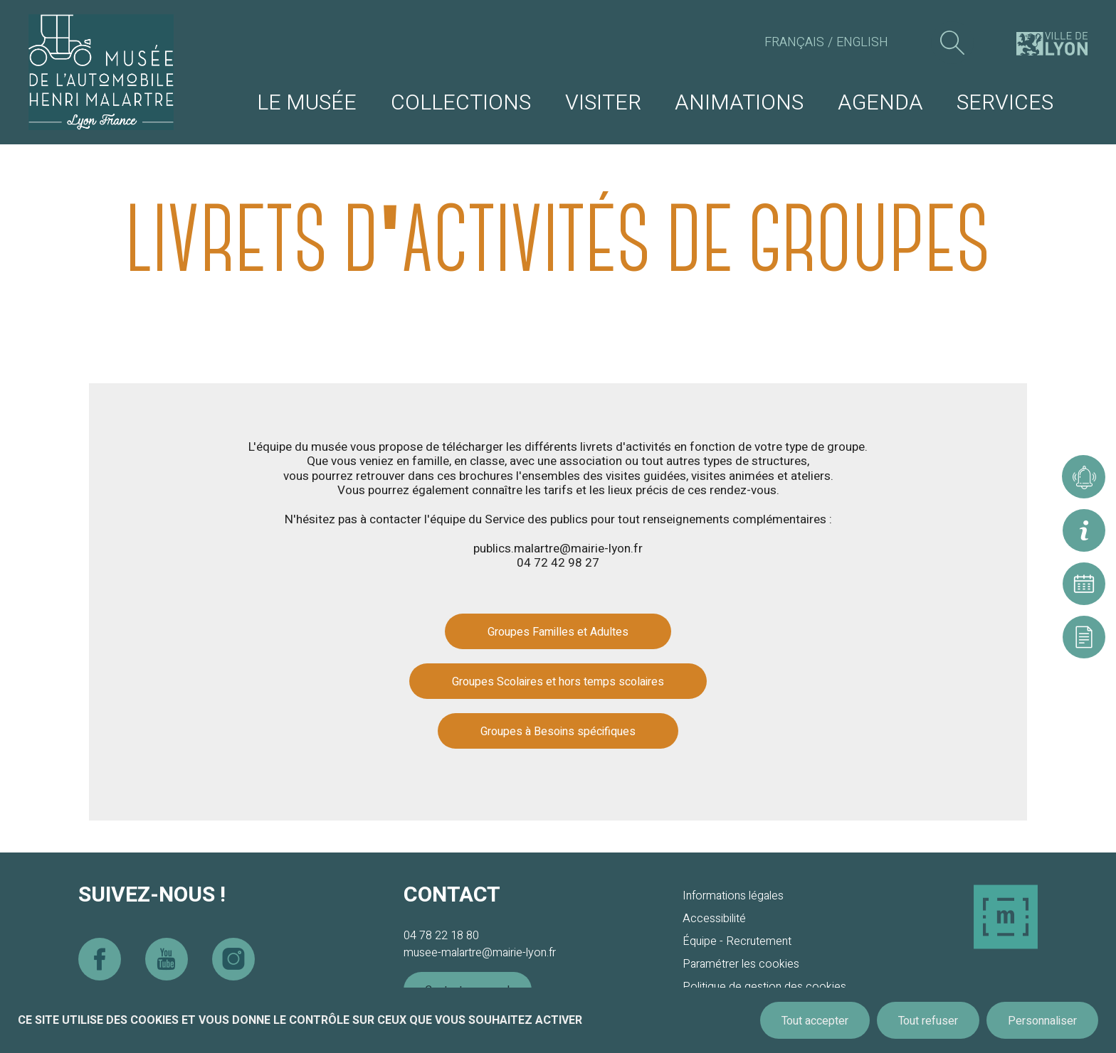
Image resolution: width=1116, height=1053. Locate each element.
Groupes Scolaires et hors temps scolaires (558, 681)
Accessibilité (714, 918)
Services (1005, 103)
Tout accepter (814, 1021)
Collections (461, 103)
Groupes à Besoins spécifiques (558, 731)
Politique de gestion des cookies (764, 986)
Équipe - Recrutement (737, 941)
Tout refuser (928, 1021)
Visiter (603, 103)
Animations (739, 103)
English (862, 42)
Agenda (880, 103)
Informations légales (733, 895)
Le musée (307, 103)
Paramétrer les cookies (741, 964)
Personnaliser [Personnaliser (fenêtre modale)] (1042, 1021)
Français (794, 42)
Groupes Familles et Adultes (558, 632)
